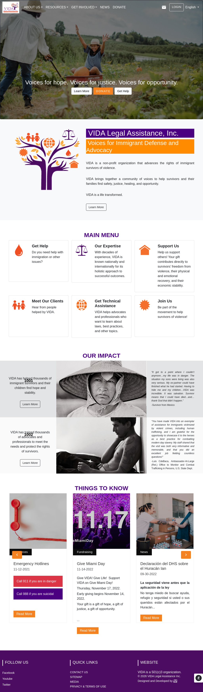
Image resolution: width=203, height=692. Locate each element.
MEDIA (74, 681)
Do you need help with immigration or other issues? (47, 257)
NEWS (105, 7)
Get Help (123, 91)
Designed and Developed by (157, 680)
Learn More (81, 91)
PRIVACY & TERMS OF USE (88, 686)
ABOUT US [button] (32, 7)
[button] (17, 555)
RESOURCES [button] (56, 7)
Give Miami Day (91, 563)
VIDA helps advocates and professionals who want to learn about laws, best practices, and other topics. (110, 321)
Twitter (6, 684)
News (144, 552)
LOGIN (176, 7)
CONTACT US (79, 672)
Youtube (7, 678)
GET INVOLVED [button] (83, 7)
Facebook (8, 672)
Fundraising (84, 552)
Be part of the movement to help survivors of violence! (172, 312)
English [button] (191, 7)
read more (24, 614)
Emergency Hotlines (31, 563)
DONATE (119, 7)
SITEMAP (76, 677)
